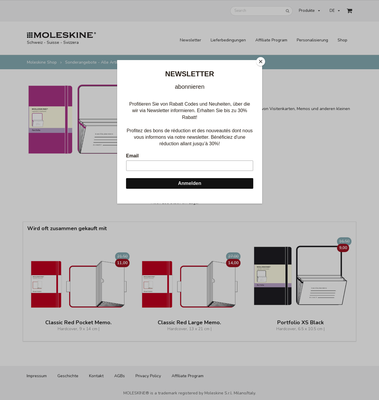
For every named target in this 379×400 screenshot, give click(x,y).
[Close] (260, 61)
